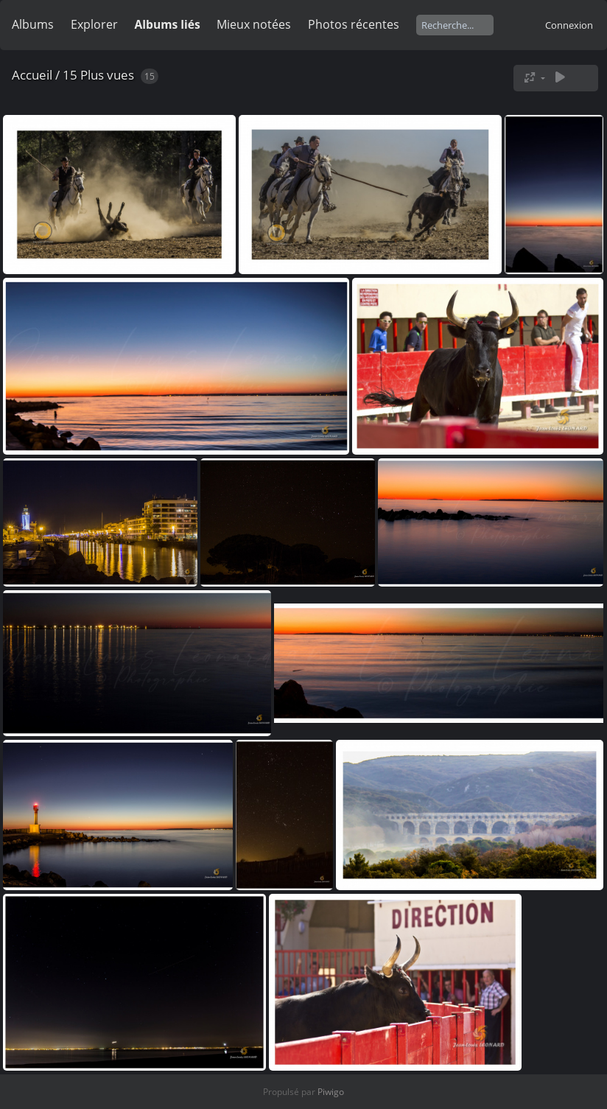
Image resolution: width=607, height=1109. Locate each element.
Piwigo (330, 1091)
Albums (33, 24)
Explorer (94, 24)
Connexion (569, 25)
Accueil (32, 74)
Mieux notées (254, 24)
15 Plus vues (98, 74)
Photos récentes (353, 24)
